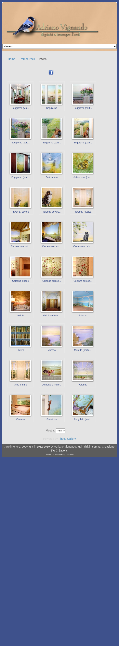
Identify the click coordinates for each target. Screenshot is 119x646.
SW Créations (59, 450)
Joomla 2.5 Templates (53, 454)
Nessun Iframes (88, 60)
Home (11, 59)
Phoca (62, 438)
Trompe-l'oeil (27, 59)
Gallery (71, 438)
